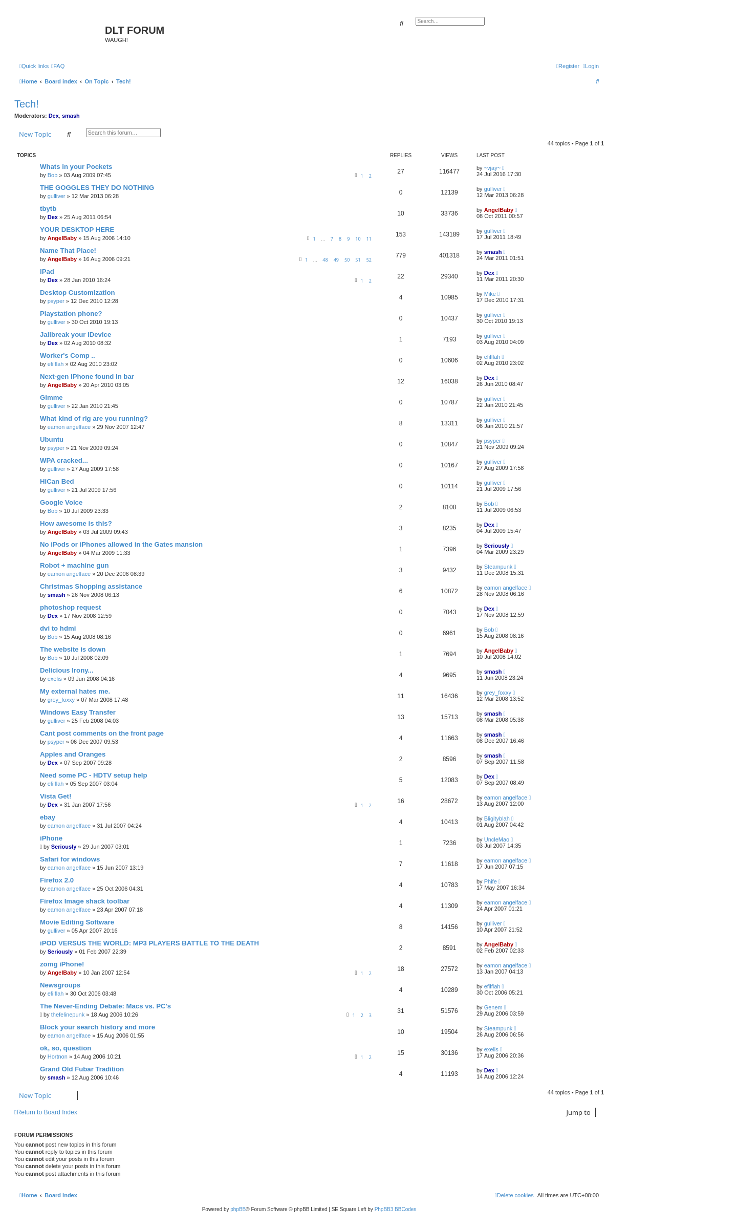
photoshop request (70, 607)
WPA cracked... (64, 460)
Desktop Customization (77, 292)
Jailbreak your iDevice (75, 334)
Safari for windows (70, 859)
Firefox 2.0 (57, 880)
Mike (490, 294)
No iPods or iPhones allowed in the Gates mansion (121, 544)
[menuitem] (57, 66)
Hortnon (58, 1056)
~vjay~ (492, 168)
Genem (493, 1007)
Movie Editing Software (77, 922)
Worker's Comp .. (67, 355)
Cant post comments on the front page (102, 733)
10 (357, 238)
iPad (47, 271)
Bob (53, 175)
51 (357, 259)
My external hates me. (75, 691)
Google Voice (61, 502)
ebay (47, 817)
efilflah (56, 364)
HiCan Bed (57, 481)
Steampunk (498, 567)
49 (336, 259)
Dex (54, 116)
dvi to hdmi (58, 628)
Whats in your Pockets (76, 166)
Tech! (26, 104)
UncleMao (497, 839)
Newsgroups (60, 985)
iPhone (51, 838)
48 (325, 259)
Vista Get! (55, 796)
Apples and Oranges (72, 754)
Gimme (51, 397)
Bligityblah (497, 818)
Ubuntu (51, 439)
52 (369, 259)
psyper (56, 301)
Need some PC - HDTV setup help (93, 775)
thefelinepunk (67, 1014)
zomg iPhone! (62, 964)
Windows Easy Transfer (78, 712)
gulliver (57, 196)
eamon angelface (69, 427)
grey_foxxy (61, 700)
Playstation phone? (71, 313)
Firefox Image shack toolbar (84, 901)
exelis (55, 679)
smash (71, 116)
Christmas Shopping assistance (91, 586)
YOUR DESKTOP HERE (77, 229)
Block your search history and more (97, 1027)
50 (347, 259)
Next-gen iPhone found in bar (87, 376)
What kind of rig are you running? (94, 418)
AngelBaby (498, 210)
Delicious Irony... (67, 670)
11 (369, 238)
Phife (490, 881)
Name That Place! (68, 250)
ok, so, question (65, 1048)
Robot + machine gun (74, 565)
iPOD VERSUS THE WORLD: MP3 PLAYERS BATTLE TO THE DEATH (149, 943)
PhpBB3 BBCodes (396, 1209)
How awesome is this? (76, 523)
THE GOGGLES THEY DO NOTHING (97, 187)
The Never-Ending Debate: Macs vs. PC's (105, 1006)
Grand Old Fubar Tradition (82, 1069)
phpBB (238, 1209)
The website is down (72, 649)
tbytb (48, 208)
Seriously (497, 546)
